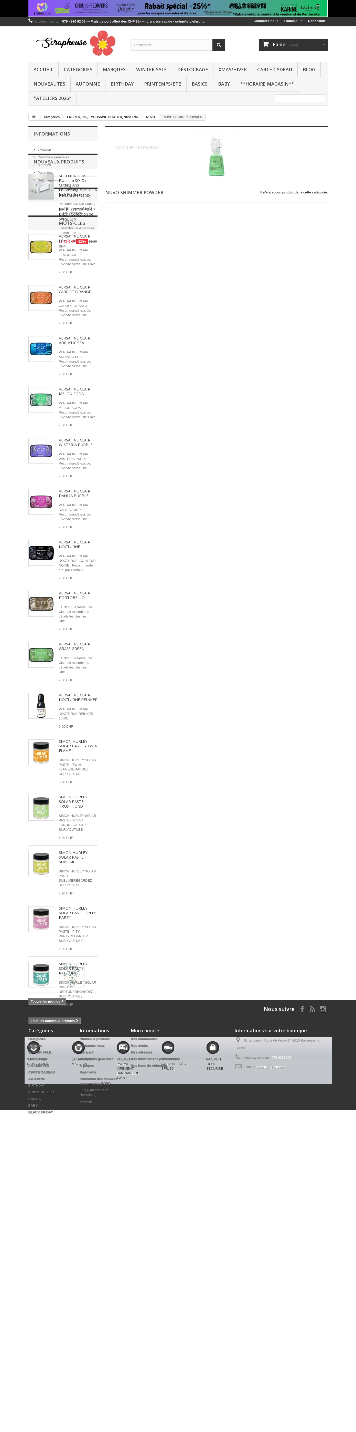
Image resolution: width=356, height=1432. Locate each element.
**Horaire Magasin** (267, 84)
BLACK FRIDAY (40, 1353)
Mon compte (145, 1271)
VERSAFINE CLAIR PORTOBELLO (74, 631)
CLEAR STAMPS (72, 1193)
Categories (78, 69)
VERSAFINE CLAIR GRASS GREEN (74, 682)
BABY (224, 84)
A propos (44, 163)
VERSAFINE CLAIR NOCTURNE (74, 580)
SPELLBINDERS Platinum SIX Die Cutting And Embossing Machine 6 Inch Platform (78, 221)
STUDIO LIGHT (43, 1177)
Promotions (49, 1076)
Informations (52, 134)
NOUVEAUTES (49, 84)
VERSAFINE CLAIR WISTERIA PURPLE (76, 478)
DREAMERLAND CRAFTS (51, 1216)
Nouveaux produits (59, 197)
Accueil (43, 69)
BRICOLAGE (61, 1200)
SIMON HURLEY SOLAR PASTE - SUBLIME (73, 893)
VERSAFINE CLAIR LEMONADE (74, 274)
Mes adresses (142, 1293)
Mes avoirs (139, 1286)
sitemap (86, 1342)
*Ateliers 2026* (52, 98)
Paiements (45, 170)
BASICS (200, 84)
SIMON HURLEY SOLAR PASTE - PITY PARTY (77, 948)
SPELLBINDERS (44, 1185)
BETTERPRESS (74, 1185)
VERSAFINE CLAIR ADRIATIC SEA (74, 376)
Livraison (44, 147)
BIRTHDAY (122, 84)
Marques (114, 69)
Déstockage (192, 69)
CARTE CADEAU (274, 69)
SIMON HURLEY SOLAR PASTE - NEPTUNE (73, 1004)
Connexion (316, 21)
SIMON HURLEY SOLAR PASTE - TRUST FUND (73, 837)
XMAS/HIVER (233, 69)
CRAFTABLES (71, 1177)
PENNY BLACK (43, 1208)
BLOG (309, 69)
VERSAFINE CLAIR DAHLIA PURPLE (74, 529)
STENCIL (38, 1200)
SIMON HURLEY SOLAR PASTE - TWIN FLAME (78, 782)
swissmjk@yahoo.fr (270, 1308)
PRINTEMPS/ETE (162, 84)
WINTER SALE (151, 69)
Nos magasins (48, 178)
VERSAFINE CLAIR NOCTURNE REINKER (78, 733)
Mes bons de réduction (149, 1306)
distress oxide (42, 1193)
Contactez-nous (265, 21)
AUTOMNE (88, 84)
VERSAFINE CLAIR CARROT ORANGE (75, 325)
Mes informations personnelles (155, 1299)
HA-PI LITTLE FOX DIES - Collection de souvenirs (76, 1094)
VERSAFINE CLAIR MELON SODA (74, 427)
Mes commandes (144, 1279)
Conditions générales (53, 155)
